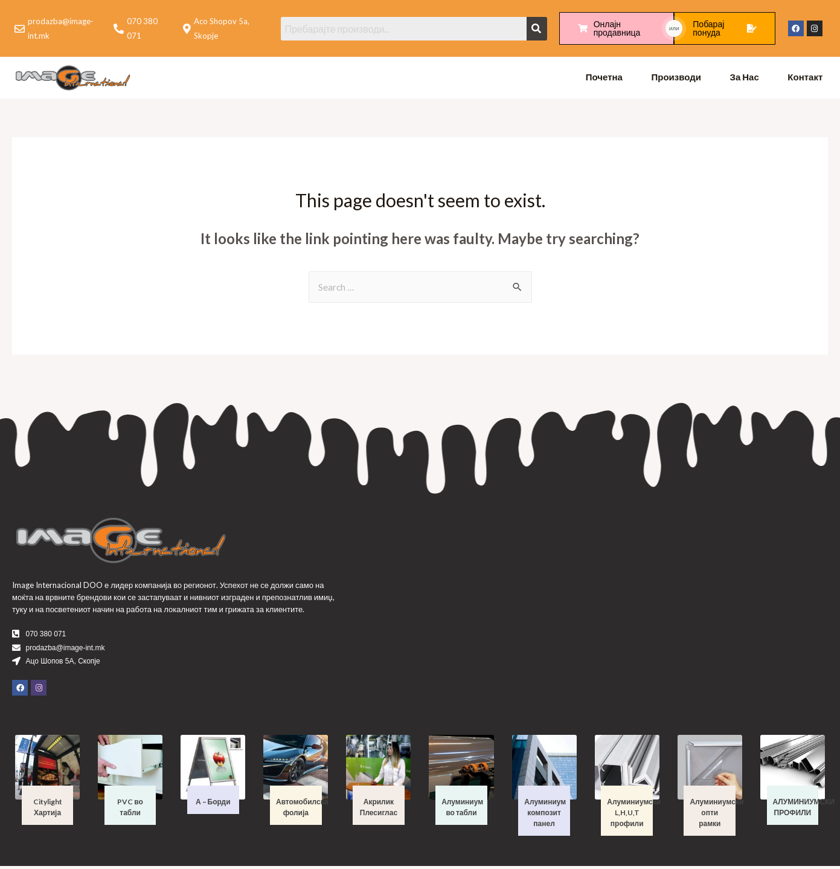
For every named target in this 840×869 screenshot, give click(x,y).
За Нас (744, 78)
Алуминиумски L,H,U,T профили (634, 815)
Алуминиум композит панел (545, 815)
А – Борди (213, 804)
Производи (676, 78)
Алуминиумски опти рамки (716, 815)
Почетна (604, 78)
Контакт (804, 78)
